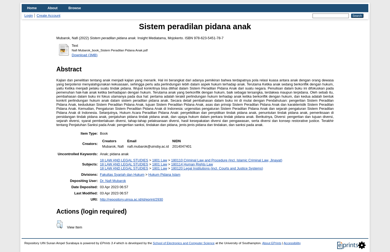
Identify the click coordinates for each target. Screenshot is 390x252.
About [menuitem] (53, 8)
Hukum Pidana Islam (164, 175)
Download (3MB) (85, 55)
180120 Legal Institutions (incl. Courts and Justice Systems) (217, 168)
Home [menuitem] (32, 8)
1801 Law (159, 160)
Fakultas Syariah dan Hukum (122, 175)
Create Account (48, 16)
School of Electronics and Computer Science (183, 243)
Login (28, 16)
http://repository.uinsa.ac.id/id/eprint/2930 (131, 199)
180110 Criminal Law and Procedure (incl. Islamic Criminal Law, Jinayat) (226, 160)
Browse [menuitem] (75, 8)
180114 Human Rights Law (192, 164)
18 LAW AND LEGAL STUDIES (124, 160)
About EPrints (271, 243)
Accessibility (292, 243)
